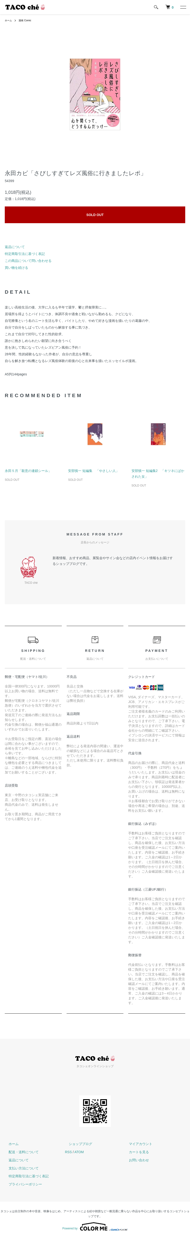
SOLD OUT (95, 215)
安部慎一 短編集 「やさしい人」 (93, 471)
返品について (15, 247)
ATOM (79, 1152)
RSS (68, 1152)
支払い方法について (20, 1168)
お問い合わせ (135, 1160)
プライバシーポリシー (21, 1184)
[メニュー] (183, 7)
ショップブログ (76, 1144)
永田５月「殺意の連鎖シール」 (28, 471)
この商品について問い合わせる (28, 261)
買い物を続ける (16, 268)
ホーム (9, 20)
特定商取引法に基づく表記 (25, 254)
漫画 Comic (27, 20)
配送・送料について (20, 1152)
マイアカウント (136, 1144)
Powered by (94, 1226)
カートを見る (135, 1152)
